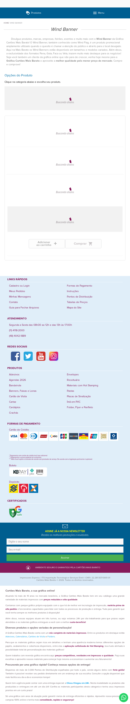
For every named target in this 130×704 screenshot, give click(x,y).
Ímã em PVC (73, 402)
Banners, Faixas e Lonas (23, 391)
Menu (98, 13)
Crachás (13, 413)
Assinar (65, 558)
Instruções (73, 291)
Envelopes (73, 374)
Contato (13, 302)
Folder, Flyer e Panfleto (80, 407)
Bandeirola (15, 385)
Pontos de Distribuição (79, 296)
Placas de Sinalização (79, 396)
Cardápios (14, 407)
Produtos (33, 13)
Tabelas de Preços (77, 302)
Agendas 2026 (17, 380)
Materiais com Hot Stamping (82, 385)
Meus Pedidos (17, 291)
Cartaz (12, 402)
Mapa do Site (74, 307)
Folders (51, 637)
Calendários (21, 637)
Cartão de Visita (18, 396)
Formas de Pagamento (79, 286)
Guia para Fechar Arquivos (24, 307)
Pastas (70, 391)
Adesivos (14, 374)
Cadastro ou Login (19, 286)
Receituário (73, 380)
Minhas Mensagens (20, 296)
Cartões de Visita (36, 637)
